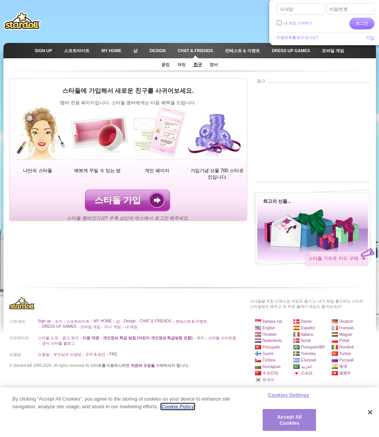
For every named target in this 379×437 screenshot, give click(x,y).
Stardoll (22, 21)
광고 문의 (70, 338)
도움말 (44, 354)
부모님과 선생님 (67, 354)
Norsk (306, 340)
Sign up (44, 321)
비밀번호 (338, 9)
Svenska (308, 354)
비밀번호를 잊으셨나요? (297, 37)
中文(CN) (270, 373)
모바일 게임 (90, 327)
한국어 (268, 380)
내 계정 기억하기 (298, 23)
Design (130, 321)
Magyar (345, 334)
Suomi (268, 354)
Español (308, 328)
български (272, 367)
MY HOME (103, 321)
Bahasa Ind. (273, 321)
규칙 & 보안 (95, 354)
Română (346, 347)
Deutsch (346, 321)
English (269, 328)
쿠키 (200, 338)
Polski (344, 340)
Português (271, 347)
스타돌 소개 (48, 338)
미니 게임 (112, 327)
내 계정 (131, 327)
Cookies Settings (288, 398)
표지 (59, 321)
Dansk (306, 321)
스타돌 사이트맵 (222, 338)
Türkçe (345, 354)
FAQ (113, 354)
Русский (346, 360)
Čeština (269, 360)
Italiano (307, 334)
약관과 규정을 (143, 365)
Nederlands (272, 340)
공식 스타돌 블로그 (58, 343)
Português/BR (313, 347)
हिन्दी (343, 367)
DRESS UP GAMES (59, 326)
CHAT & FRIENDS (155, 321)
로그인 (362, 23)
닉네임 (286, 9)
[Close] (370, 415)
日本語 (307, 373)
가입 (370, 38)
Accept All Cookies (289, 423)
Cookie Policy (177, 409)
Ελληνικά (308, 360)
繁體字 (345, 373)
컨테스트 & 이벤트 (191, 321)
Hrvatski (269, 334)
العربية (306, 367)
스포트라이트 (77, 321)
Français (346, 328)
